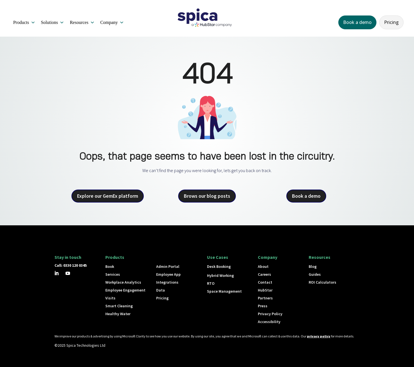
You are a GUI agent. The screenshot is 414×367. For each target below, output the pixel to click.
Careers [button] (264, 274)
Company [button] (112, 22)
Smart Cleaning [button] (119, 305)
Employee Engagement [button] (125, 290)
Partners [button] (265, 298)
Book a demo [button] (357, 22)
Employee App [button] (168, 274)
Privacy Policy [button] (270, 313)
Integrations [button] (167, 282)
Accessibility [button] (269, 321)
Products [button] (24, 22)
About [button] (263, 266)
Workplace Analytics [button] (123, 282)
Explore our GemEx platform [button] (107, 196)
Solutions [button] (52, 22)
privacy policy (318, 336)
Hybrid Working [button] (220, 275)
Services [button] (112, 274)
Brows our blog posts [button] (207, 196)
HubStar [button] (265, 290)
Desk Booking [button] (219, 266)
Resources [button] (82, 22)
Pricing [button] (391, 22)
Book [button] (109, 266)
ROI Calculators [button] (322, 282)
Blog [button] (313, 266)
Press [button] (262, 305)
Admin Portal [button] (167, 266)
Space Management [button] (224, 291)
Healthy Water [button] (117, 313)
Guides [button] (315, 274)
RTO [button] (211, 283)
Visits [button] (110, 298)
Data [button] (160, 290)
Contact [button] (265, 282)
